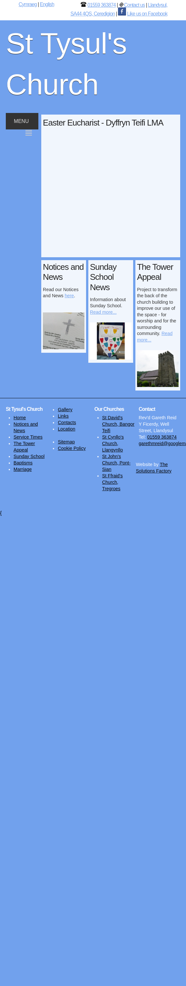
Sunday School (29, 456)
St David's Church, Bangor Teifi (118, 424)
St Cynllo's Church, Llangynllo (113, 443)
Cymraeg (28, 4)
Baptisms (23, 462)
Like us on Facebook (147, 13)
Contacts (67, 422)
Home (20, 417)
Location (66, 429)
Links (63, 416)
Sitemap (66, 441)
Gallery (65, 409)
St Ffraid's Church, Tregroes (112, 482)
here (69, 295)
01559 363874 (101, 5)
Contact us (134, 5)
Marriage (23, 469)
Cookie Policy (72, 448)
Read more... (103, 312)
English (47, 4)
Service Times (28, 437)
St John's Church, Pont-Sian (116, 463)
